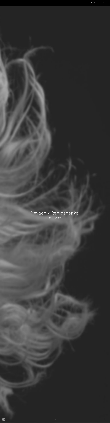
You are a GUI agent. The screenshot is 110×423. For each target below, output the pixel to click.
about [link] (92, 3)
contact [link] (101, 3)
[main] (55, 214)
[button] (107, 2)
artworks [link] (81, 3)
